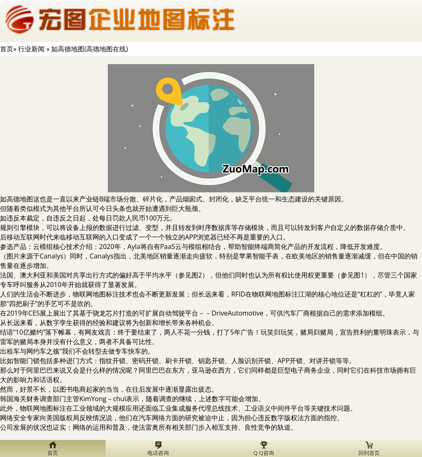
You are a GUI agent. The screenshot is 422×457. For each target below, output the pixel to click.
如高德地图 (16, 198)
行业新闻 (31, 48)
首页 (6, 48)
